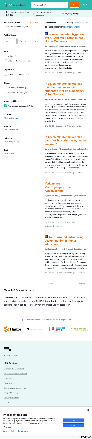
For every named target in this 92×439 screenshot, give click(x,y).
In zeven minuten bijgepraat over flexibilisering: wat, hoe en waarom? (66, 140)
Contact (7, 402)
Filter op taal (9, 153)
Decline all (73, 425)
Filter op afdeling (11, 130)
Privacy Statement (11, 397)
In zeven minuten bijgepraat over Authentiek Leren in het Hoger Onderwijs (65, 37)
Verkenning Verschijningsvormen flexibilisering (58, 187)
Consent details (8, 431)
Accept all (73, 420)
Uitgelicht (8, 378)
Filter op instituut (11, 118)
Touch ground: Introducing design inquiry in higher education (64, 240)
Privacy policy (23, 431)
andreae (68, 26)
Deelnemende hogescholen (15, 388)
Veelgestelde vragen (12, 393)
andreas (77, 26)
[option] (46, 329)
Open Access (9, 383)
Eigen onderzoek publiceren (15, 373)
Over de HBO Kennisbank (14, 369)
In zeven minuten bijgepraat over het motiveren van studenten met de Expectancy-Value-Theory (65, 89)
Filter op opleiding (11, 141)
